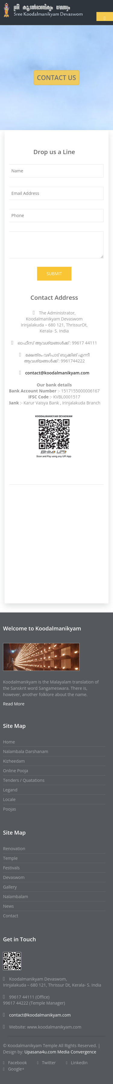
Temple (10, 858)
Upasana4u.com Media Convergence (60, 1052)
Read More (13, 704)
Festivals (11, 868)
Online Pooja (15, 770)
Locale (9, 799)
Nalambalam (15, 896)
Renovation (14, 848)
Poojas (9, 809)
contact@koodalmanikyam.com (57, 373)
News (8, 906)
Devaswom (14, 877)
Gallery (10, 887)
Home (9, 742)
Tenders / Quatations (24, 780)
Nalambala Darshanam (25, 751)
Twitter (46, 1062)
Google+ (13, 1069)
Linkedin (77, 1062)
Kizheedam (14, 761)
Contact (10, 916)
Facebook (15, 1062)
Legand (10, 790)
